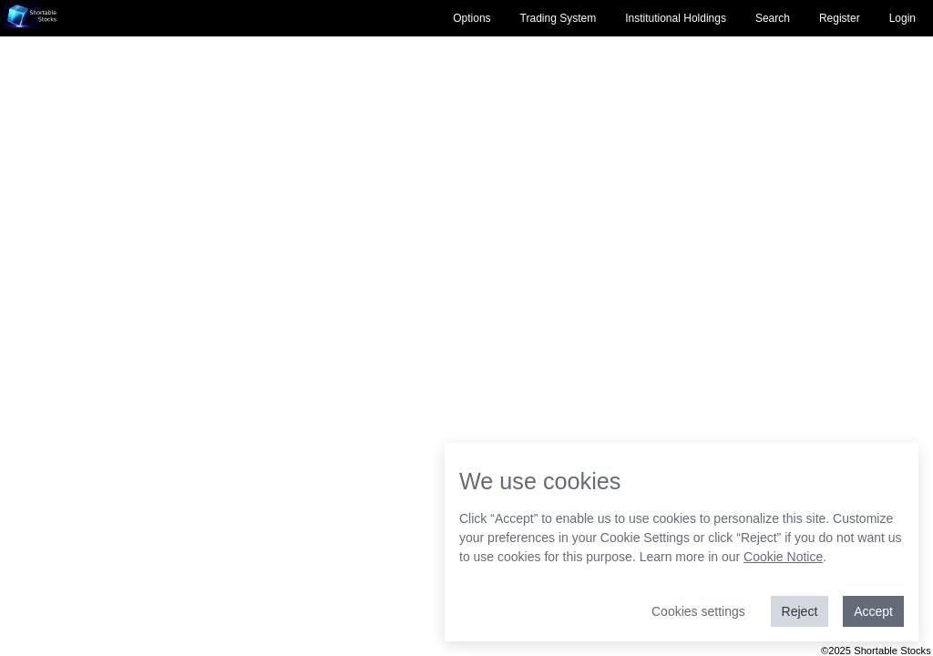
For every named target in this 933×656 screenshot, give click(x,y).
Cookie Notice (783, 556)
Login (902, 18)
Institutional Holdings (675, 18)
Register (839, 18)
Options (471, 18)
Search (772, 18)
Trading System (558, 18)
